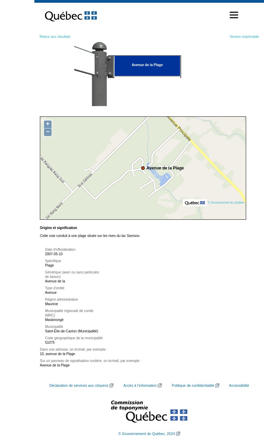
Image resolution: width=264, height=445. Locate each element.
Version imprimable (244, 37)
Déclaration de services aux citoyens (78, 385)
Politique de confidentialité (193, 385)
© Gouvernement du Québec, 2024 (146, 434)
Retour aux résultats (55, 37)
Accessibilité (239, 385)
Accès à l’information (140, 385)
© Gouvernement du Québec (226, 202)
